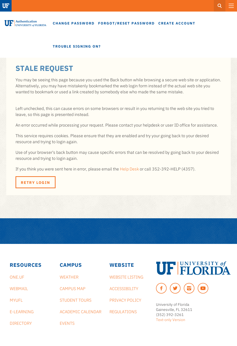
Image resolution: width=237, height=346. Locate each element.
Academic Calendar (80, 311)
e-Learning (22, 311)
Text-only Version (170, 319)
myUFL (16, 300)
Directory (21, 323)
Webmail (19, 288)
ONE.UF (17, 276)
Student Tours (75, 300)
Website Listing (126, 276)
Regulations (123, 311)
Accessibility (123, 288)
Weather (69, 276)
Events (67, 323)
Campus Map (72, 288)
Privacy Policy (125, 300)
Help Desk (129, 168)
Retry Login (35, 182)
